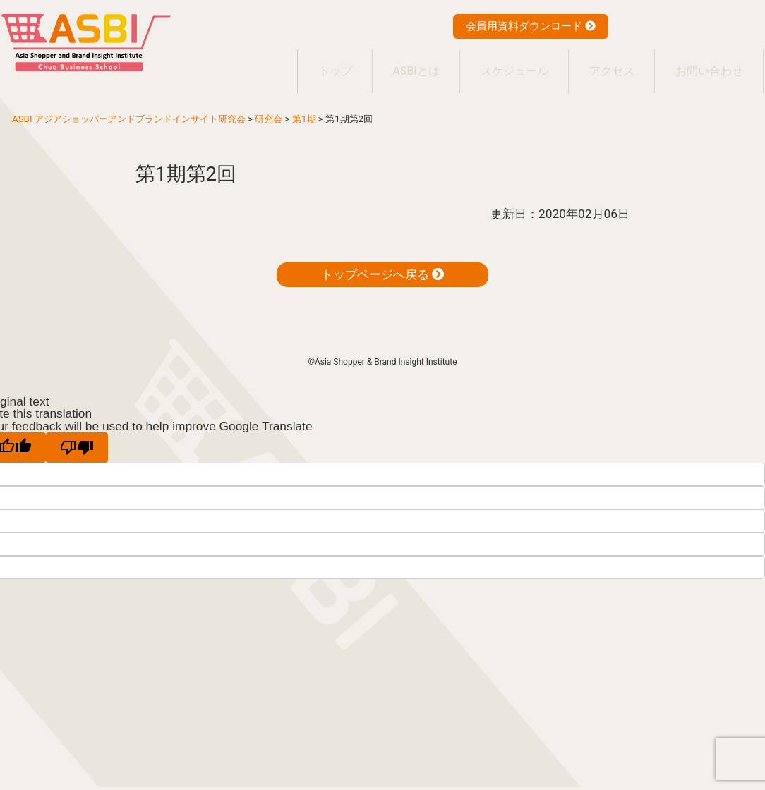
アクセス (603, 64)
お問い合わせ (706, 64)
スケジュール (500, 64)
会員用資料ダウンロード (531, 26)
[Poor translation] (77, 433)
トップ (308, 64)
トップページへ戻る (382, 260)
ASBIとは (396, 64)
